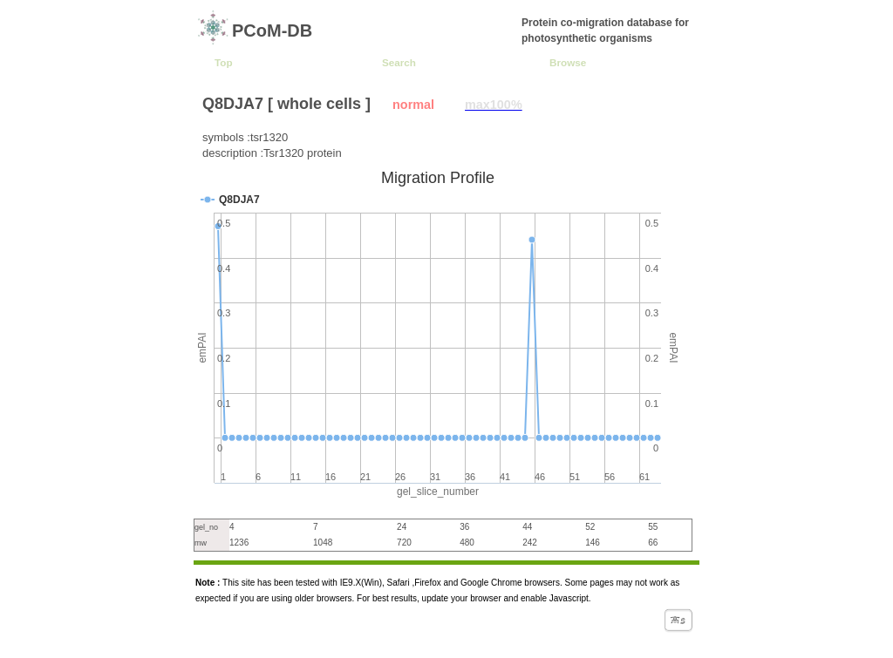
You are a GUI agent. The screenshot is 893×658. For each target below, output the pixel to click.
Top (224, 62)
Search (399, 62)
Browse (567, 62)
